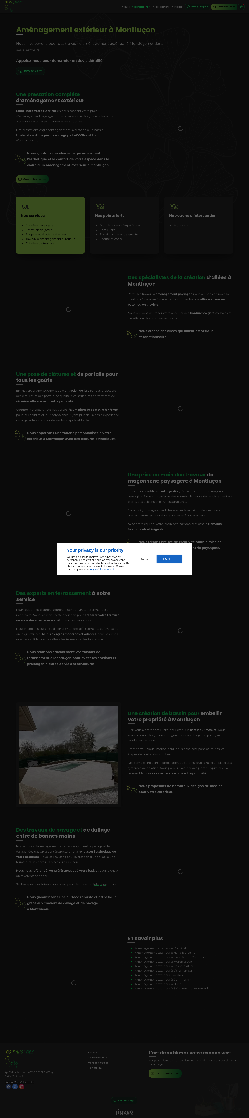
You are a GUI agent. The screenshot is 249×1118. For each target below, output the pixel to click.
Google (92, 569)
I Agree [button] (169, 559)
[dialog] (124, 559)
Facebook (105, 569)
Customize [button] (145, 559)
